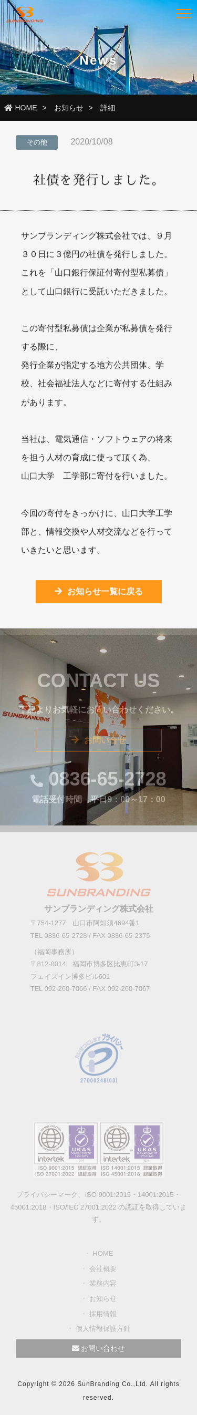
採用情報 (103, 1315)
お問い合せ (98, 742)
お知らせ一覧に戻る (99, 592)
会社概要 (103, 1271)
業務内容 (103, 1285)
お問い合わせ (99, 1350)
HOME (20, 108)
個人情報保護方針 (103, 1331)
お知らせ (69, 108)
